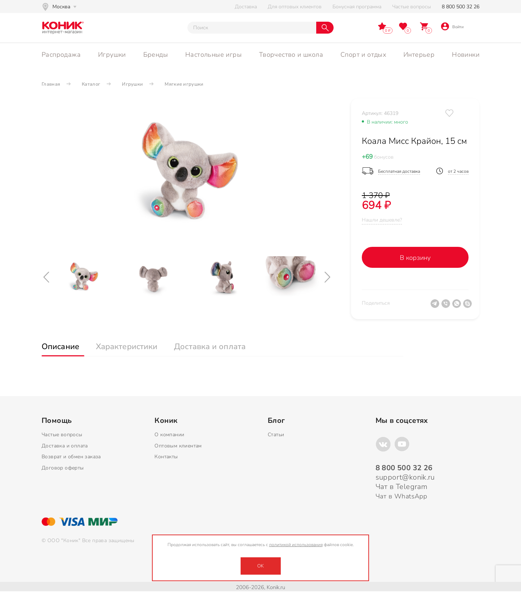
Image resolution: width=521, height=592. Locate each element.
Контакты (166, 456)
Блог (276, 420)
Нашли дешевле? (382, 219)
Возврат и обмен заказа (71, 456)
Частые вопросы (411, 6)
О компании (169, 434)
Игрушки (112, 54)
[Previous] (47, 277)
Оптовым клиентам (178, 445)
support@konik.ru (405, 477)
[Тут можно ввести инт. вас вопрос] (251, 28)
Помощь (57, 420)
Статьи (276, 434)
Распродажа (61, 54)
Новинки (465, 54)
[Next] (328, 277)
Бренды (155, 54)
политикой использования (296, 545)
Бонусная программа (356, 6)
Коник (165, 420)
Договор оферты (63, 467)
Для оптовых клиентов (295, 6)
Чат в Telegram (402, 487)
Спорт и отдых (363, 54)
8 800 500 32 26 (460, 6)
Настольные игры (213, 54)
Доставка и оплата (65, 445)
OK (260, 566)
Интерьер (419, 54)
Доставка (246, 6)
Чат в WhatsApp (401, 496)
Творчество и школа (291, 54)
